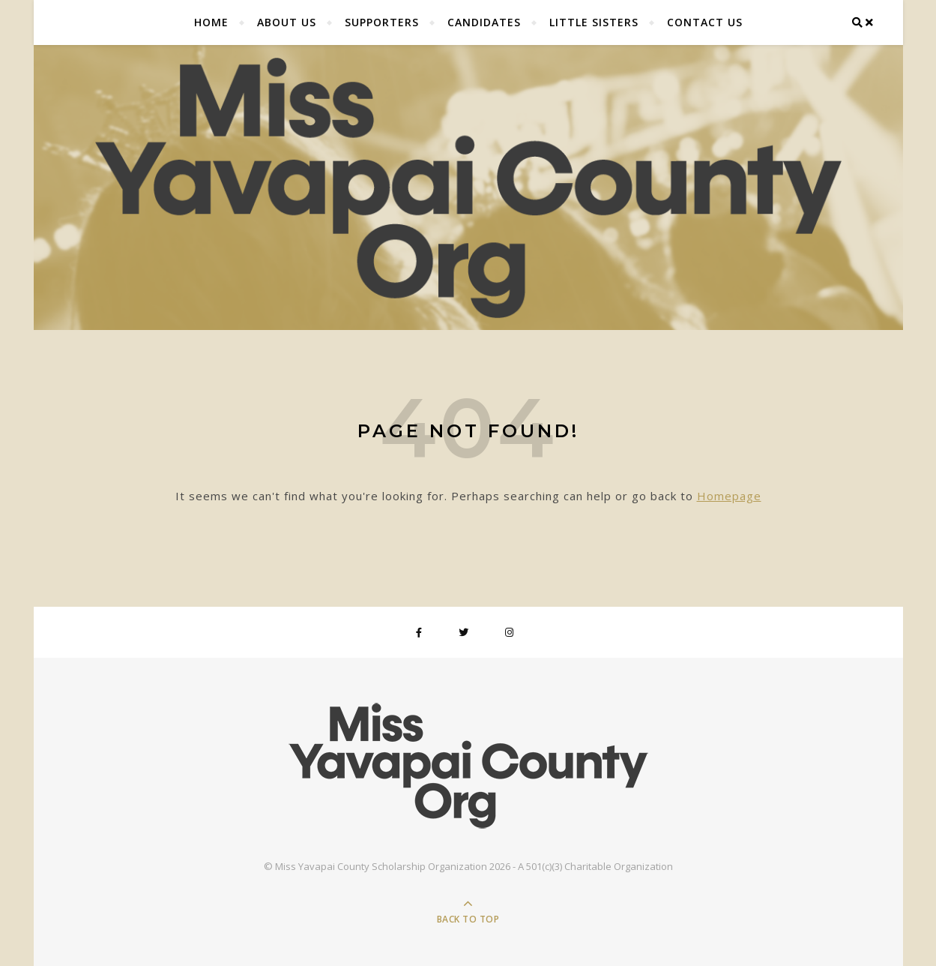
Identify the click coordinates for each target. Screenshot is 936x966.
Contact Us (705, 22)
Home (211, 22)
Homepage (729, 495)
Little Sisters (593, 22)
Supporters (382, 22)
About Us (286, 22)
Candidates (484, 22)
